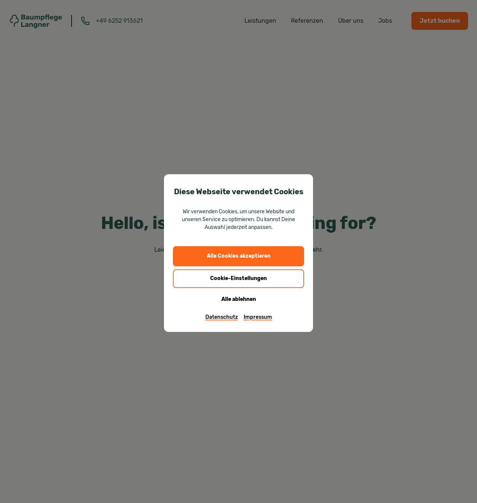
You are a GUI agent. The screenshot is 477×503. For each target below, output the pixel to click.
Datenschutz (221, 317)
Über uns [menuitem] (350, 20)
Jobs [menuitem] (385, 20)
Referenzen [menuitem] (307, 20)
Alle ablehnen (238, 299)
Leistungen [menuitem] (260, 20)
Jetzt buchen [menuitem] (440, 20)
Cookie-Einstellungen (238, 278)
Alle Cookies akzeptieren (239, 256)
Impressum (258, 317)
